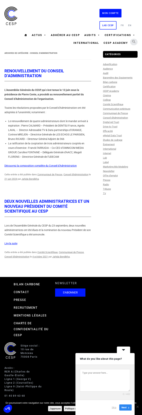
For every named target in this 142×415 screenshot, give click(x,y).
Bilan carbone (110, 82)
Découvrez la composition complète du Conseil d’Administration (40, 165)
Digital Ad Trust (111, 122)
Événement (109, 144)
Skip (114, 407)
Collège (107, 100)
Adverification (110, 64)
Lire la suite (10, 243)
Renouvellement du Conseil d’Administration (34, 73)
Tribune (107, 189)
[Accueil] (25, 35)
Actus (39, 35)
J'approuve (55, 408)
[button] (134, 41)
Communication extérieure (116, 108)
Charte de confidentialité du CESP (31, 329)
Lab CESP (108, 25)
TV (104, 193)
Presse (106, 180)
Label (106, 162)
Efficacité (108, 131)
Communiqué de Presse (49, 174)
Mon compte (110, 13)
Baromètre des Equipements (118, 77)
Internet (107, 153)
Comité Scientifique (47, 252)
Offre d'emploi (110, 175)
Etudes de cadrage (112, 140)
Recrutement (26, 307)
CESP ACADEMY (116, 42)
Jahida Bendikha (30, 179)
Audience (108, 68)
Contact (21, 292)
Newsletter (108, 171)
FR (122, 25)
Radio (106, 184)
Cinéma (107, 95)
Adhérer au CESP (65, 35)
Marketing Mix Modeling (115, 166)
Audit (105, 73)
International (86, 42)
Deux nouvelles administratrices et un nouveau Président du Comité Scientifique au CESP (46, 206)
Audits (92, 35)
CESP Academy (111, 91)
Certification (109, 86)
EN (129, 25)
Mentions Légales (30, 315)
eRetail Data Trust (112, 135)
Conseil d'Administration (75, 174)
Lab (105, 157)
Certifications (120, 35)
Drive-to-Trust (110, 126)
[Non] (137, 407)
